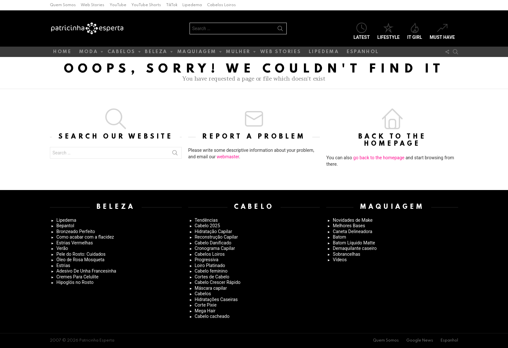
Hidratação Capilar (213, 231)
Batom (339, 237)
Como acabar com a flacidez (85, 237)
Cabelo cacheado (212, 316)
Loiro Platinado (210, 265)
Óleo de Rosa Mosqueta (80, 259)
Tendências (206, 220)
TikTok (172, 5)
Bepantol (65, 225)
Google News (419, 340)
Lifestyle (388, 31)
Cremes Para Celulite (77, 276)
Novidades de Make (353, 220)
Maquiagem (196, 53)
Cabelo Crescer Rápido (218, 282)
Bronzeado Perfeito (75, 231)
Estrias (63, 265)
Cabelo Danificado (213, 242)
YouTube (118, 5)
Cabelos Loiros (221, 5)
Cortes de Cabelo (212, 276)
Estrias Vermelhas (74, 242)
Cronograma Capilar (215, 248)
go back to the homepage (378, 157)
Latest (361, 31)
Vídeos (340, 259)
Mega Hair (205, 310)
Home (62, 52)
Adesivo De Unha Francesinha (86, 271)
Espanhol (363, 52)
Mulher (238, 53)
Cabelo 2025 (207, 225)
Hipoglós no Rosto (75, 282)
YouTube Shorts (146, 5)
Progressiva (206, 259)
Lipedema (192, 5)
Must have (442, 31)
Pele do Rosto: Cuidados (81, 254)
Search (280, 30)
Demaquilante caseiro (354, 248)
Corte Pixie (206, 305)
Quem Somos (63, 5)
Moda (88, 53)
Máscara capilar (211, 288)
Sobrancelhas (346, 254)
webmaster (228, 156)
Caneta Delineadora (352, 231)
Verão (62, 248)
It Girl (414, 31)
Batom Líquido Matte (354, 242)
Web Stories (92, 5)
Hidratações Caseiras (216, 299)
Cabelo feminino (211, 271)
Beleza (156, 53)
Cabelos (121, 53)
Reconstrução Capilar (216, 237)
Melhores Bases (349, 225)
